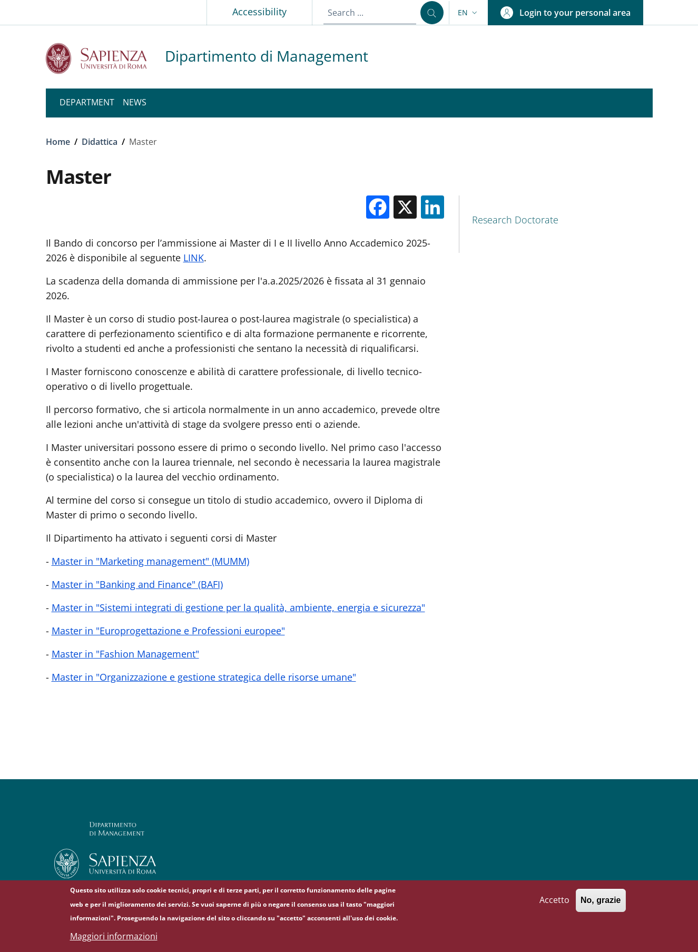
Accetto (554, 903)
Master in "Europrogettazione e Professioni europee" (168, 630)
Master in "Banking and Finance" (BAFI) (137, 584)
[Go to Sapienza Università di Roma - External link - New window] (105, 58)
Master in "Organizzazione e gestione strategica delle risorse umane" (204, 677)
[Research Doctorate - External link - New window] (556, 220)
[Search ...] (432, 12)
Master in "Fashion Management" (125, 653)
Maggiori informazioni (114, 940)
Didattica (99, 142)
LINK (193, 257)
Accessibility (259, 11)
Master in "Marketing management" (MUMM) (150, 561)
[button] (468, 13)
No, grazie (601, 903)
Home (58, 142)
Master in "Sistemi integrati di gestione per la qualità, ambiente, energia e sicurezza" (238, 607)
